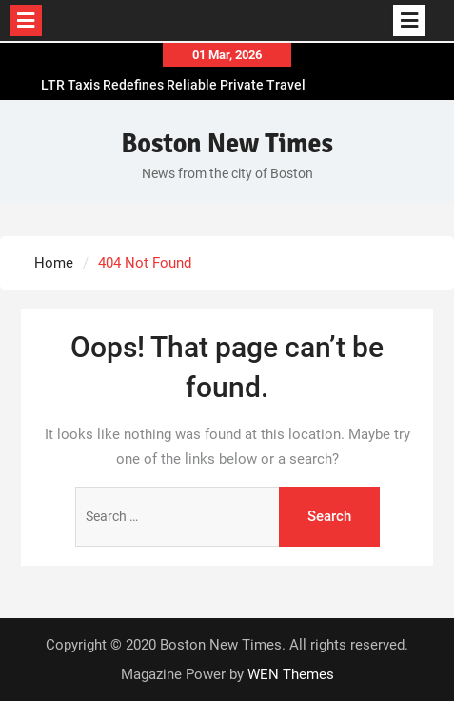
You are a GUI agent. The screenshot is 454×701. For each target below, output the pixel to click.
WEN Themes (290, 674)
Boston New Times (227, 144)
